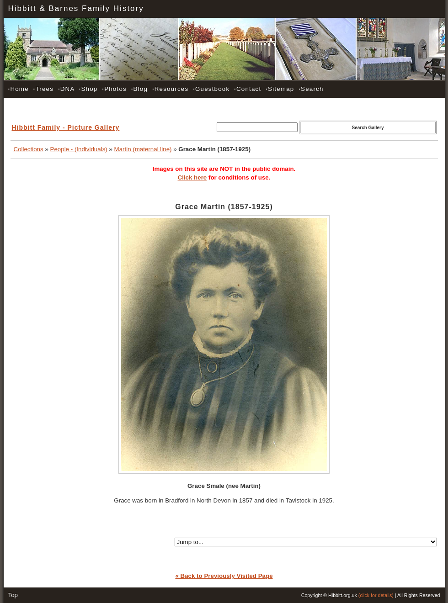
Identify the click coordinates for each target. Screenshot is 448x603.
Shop (88, 88)
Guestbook (211, 88)
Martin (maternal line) (143, 149)
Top (13, 595)
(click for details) (376, 595)
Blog (139, 88)
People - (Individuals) (78, 149)
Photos (114, 88)
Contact (247, 88)
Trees (43, 88)
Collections (28, 149)
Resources (170, 88)
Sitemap (280, 88)
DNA (66, 88)
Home (18, 88)
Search (311, 88)
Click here (192, 177)
